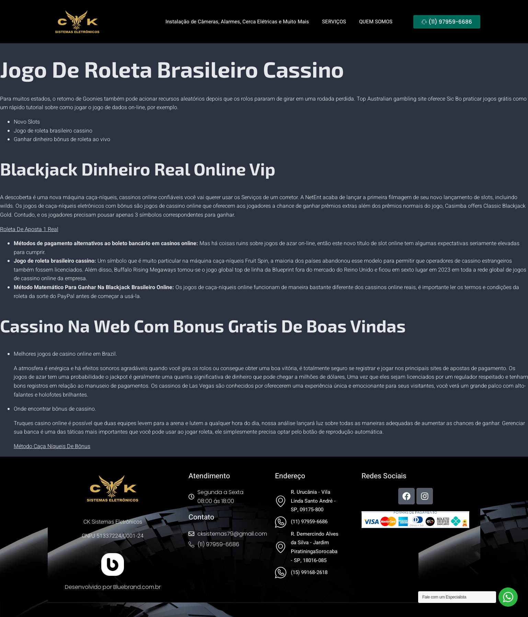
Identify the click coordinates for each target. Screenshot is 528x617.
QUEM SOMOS (375, 21)
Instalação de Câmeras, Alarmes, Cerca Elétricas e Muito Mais (237, 21)
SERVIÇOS (334, 21)
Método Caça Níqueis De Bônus (52, 446)
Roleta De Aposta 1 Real (29, 229)
